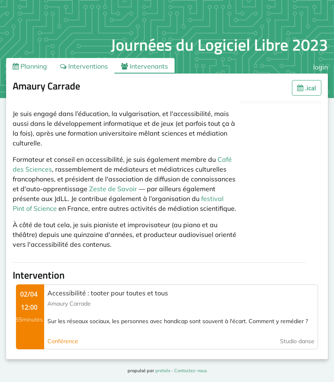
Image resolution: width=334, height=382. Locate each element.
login (320, 67)
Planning (30, 66)
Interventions (84, 66)
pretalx (162, 370)
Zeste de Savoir (113, 189)
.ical (306, 88)
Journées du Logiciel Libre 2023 (219, 44)
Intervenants (144, 66)
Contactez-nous (190, 370)
